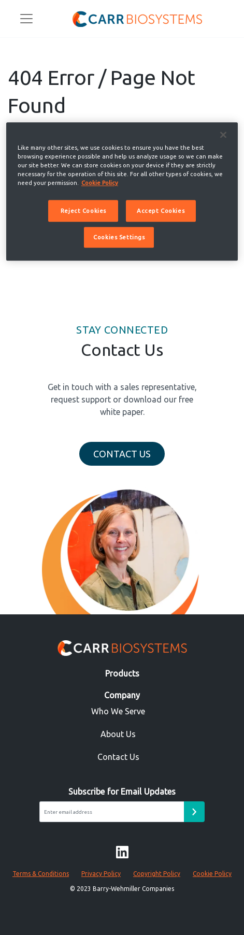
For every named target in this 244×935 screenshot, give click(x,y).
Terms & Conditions (40, 873)
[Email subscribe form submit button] (194, 811)
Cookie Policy (212, 873)
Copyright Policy (156, 873)
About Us (118, 734)
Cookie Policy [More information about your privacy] (99, 182)
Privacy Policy (101, 873)
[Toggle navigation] (26, 18)
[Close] (223, 134)
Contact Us (122, 454)
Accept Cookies (160, 210)
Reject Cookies (83, 210)
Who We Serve (118, 711)
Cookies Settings (119, 237)
